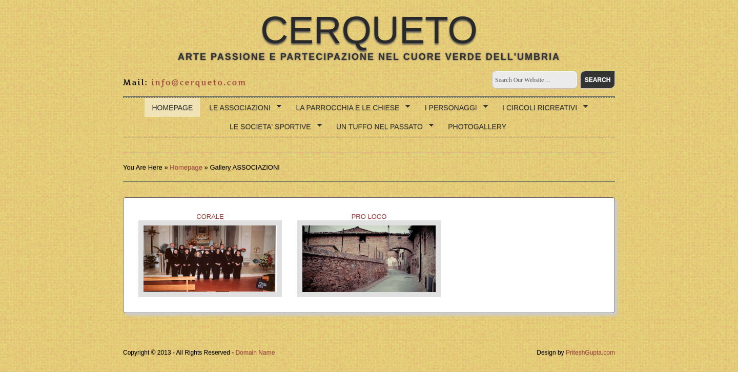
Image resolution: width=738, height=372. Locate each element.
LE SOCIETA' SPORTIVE (272, 126)
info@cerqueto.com (199, 82)
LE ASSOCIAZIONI (241, 108)
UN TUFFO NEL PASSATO (381, 126)
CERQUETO (369, 29)
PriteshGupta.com (590, 352)
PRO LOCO (369, 255)
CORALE (210, 255)
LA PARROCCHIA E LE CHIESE (349, 108)
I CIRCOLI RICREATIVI (541, 108)
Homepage (172, 108)
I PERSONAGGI (453, 108)
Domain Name (255, 352)
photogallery (477, 126)
